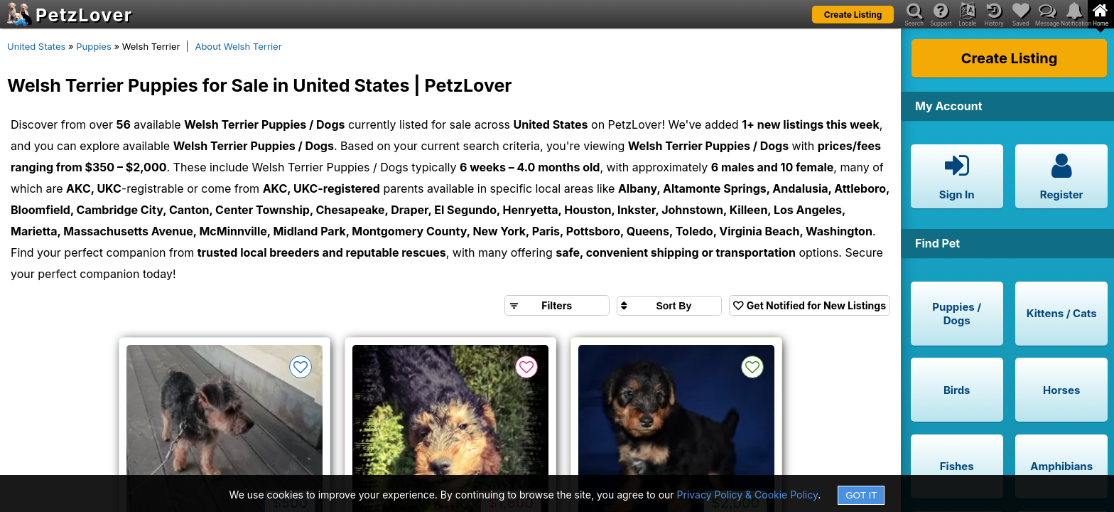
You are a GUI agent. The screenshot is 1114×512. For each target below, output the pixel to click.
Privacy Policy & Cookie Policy (747, 495)
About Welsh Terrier (238, 46)
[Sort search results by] (669, 306)
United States (36, 46)
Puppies (94, 46)
